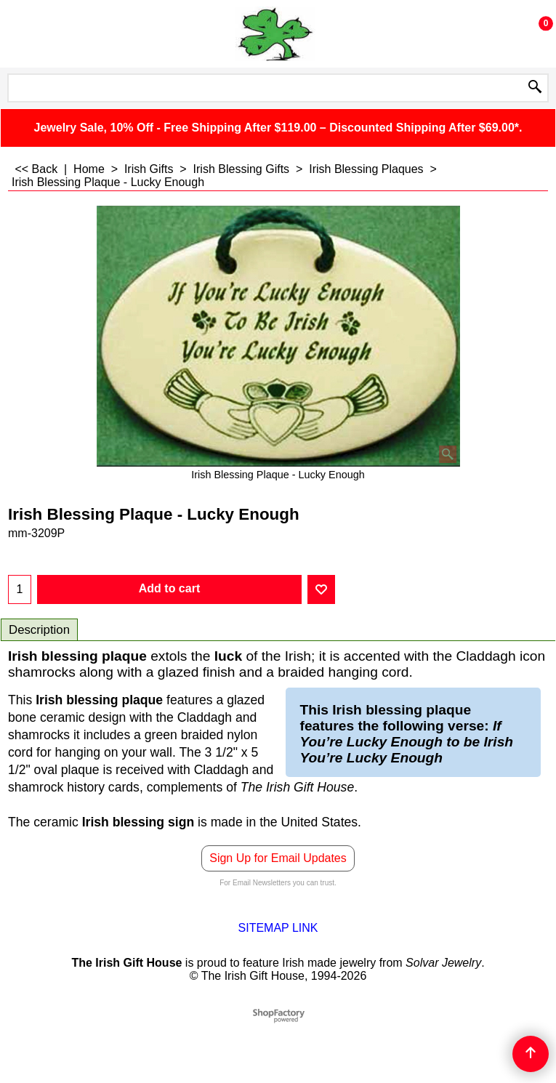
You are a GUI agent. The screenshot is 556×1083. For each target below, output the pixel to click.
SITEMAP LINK (278, 928)
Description (39, 630)
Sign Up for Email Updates (278, 858)
